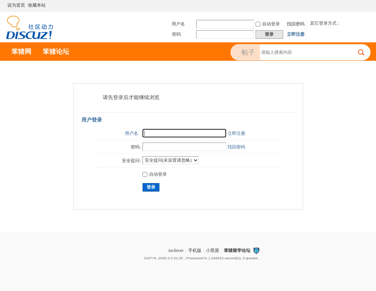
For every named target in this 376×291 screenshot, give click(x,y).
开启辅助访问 (360, 5)
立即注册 (296, 34)
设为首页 (16, 5)
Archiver (176, 250)
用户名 (178, 24)
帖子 (248, 52)
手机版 (194, 250)
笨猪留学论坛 (237, 250)
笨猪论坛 (56, 51)
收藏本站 (37, 5)
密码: (136, 147)
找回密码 (296, 24)
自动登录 (268, 24)
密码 (176, 34)
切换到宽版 (366, 5)
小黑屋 (212, 250)
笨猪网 (21, 51)
